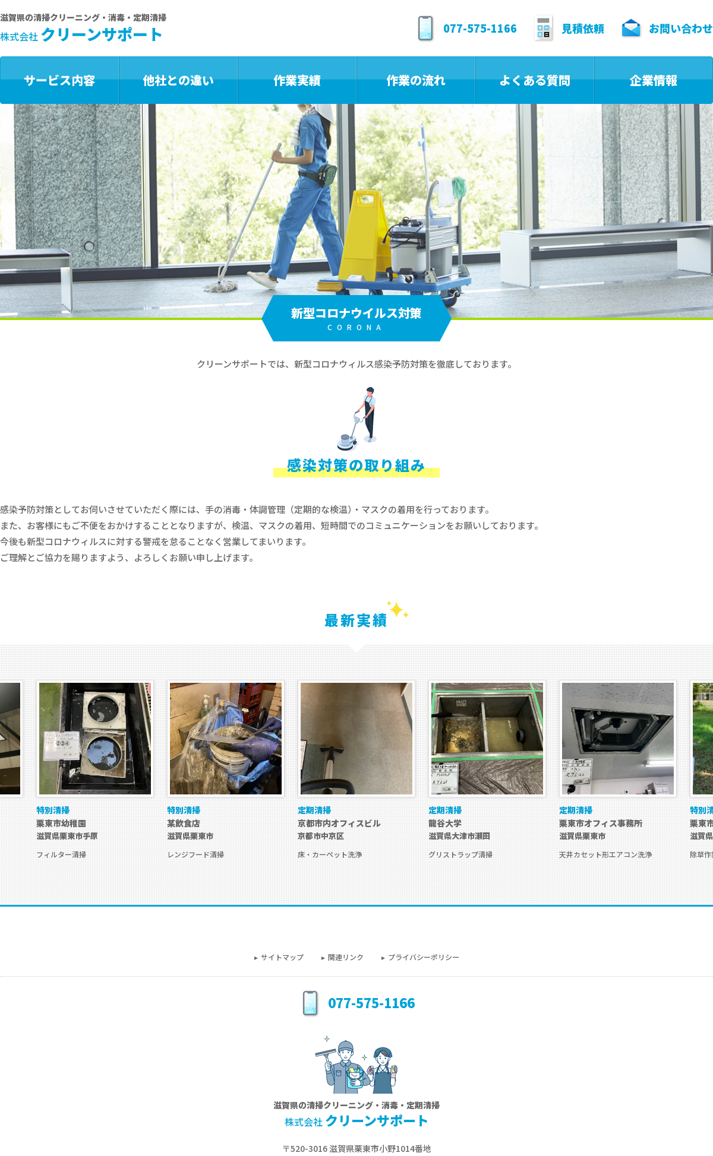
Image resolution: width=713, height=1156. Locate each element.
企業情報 (653, 79)
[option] (356, 770)
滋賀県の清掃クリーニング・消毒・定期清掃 (83, 28)
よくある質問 (534, 79)
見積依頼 (568, 28)
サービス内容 (59, 79)
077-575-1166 (465, 28)
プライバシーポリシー (423, 957)
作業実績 (297, 79)
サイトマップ (282, 957)
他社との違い (178, 79)
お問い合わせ (666, 28)
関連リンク (346, 957)
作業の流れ (416, 79)
